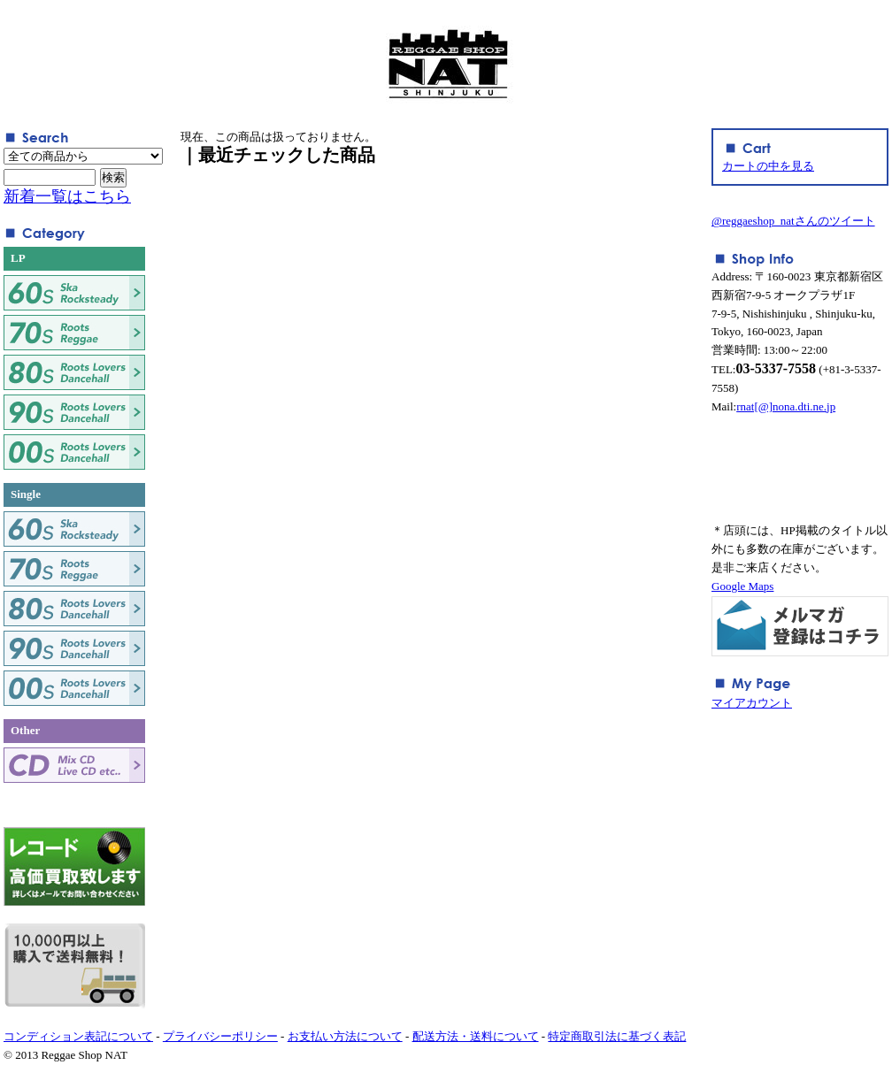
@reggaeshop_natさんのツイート (793, 220)
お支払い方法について (345, 1036)
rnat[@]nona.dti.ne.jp (785, 406)
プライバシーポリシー (220, 1036)
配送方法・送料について (475, 1036)
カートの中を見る (768, 165)
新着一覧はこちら (67, 196)
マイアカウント (751, 702)
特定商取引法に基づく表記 (617, 1036)
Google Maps (742, 586)
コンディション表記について (78, 1036)
